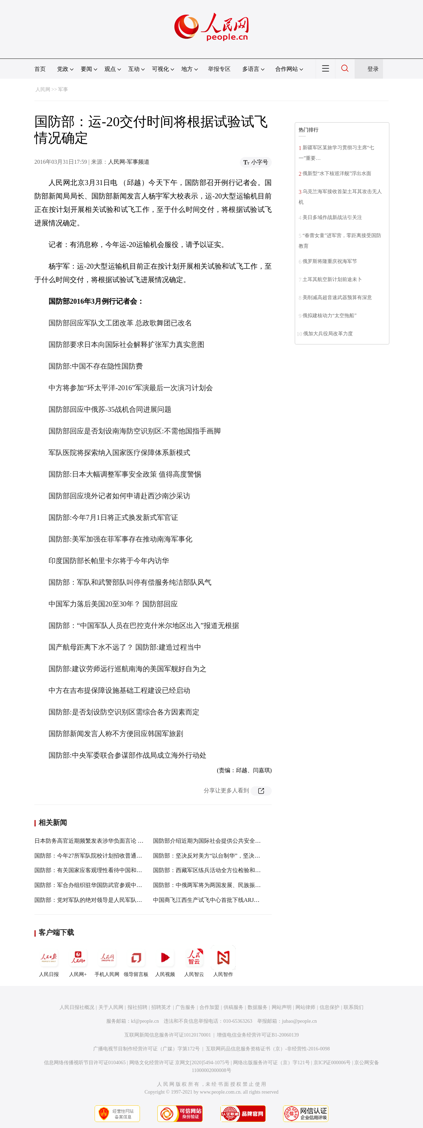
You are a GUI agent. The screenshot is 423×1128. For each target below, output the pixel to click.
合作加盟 (209, 1007)
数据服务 (257, 1007)
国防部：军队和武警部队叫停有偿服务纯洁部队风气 (130, 582)
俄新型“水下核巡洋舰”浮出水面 (337, 173)
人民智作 (223, 961)
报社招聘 (137, 1007)
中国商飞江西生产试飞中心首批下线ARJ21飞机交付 (217, 900)
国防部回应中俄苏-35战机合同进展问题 (110, 409)
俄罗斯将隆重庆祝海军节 (330, 261)
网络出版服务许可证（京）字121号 (271, 1062)
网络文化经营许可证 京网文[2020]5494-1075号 (179, 1062)
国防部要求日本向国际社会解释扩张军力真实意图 (126, 344)
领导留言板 (136, 961)
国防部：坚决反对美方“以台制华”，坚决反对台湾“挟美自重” (229, 856)
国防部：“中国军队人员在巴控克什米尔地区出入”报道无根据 (144, 625)
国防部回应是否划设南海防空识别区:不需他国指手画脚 (135, 431)
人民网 (42, 89)
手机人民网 (107, 961)
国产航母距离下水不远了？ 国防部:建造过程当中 (125, 647)
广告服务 (185, 1007)
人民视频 (165, 961)
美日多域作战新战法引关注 (332, 217)
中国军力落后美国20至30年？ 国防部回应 (113, 604)
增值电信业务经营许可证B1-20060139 (258, 1035)
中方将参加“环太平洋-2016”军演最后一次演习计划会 (131, 388)
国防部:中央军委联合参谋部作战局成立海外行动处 (128, 755)
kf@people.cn (145, 1021)
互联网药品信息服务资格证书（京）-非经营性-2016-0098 (268, 1048)
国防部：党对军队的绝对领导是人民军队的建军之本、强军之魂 (113, 900)
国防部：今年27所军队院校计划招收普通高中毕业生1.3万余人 (111, 856)
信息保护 (329, 1007)
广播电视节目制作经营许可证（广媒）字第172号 (146, 1048)
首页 (40, 69)
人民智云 (194, 961)
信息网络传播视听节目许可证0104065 (85, 1062)
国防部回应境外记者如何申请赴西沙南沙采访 (119, 496)
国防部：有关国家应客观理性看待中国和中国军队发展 (102, 870)
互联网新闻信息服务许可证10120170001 (167, 1035)
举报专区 (219, 69)
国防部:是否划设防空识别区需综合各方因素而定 (124, 712)
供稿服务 (233, 1007)
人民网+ (78, 961)
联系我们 (353, 1007)
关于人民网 (110, 1007)
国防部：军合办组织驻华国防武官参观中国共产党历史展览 (108, 885)
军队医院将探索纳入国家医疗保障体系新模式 (119, 452)
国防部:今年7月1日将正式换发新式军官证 (113, 517)
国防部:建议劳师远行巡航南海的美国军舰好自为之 (128, 669)
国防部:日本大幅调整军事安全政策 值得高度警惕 (125, 474)
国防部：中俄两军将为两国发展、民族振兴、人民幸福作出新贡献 (235, 885)
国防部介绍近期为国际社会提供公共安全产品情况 (215, 841)
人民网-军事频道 (129, 162)
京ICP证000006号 (332, 1062)
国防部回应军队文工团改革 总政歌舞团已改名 (120, 323)
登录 (373, 69)
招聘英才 (161, 1007)
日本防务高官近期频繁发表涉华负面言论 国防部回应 (100, 841)
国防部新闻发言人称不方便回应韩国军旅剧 (116, 733)
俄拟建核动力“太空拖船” (329, 315)
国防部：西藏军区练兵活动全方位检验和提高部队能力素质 (226, 870)
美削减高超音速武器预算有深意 (337, 297)
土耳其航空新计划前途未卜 (332, 279)
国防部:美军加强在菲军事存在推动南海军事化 (120, 539)
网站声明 (282, 1007)
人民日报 (48, 961)
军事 (63, 89)
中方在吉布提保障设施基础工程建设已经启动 (119, 690)
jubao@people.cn (299, 1021)
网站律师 (305, 1007)
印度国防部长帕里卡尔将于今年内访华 (109, 561)
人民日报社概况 (77, 1007)
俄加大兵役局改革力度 (328, 333)
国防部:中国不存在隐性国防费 (96, 366)
